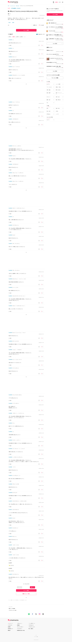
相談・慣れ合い (58, 99)
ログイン (60, 2)
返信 (10, 45)
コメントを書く (26, 590)
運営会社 (9, 630)
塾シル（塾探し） (31, 628)
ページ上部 (36, 636)
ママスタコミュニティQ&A (12, 610)
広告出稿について (10, 628)
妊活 (47, 108)
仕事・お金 (57, 96)
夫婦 (9, 22)
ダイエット (48, 96)
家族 (13, 22)
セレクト (48, 119)
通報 (8, 25)
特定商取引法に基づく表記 (21, 630)
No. (10, 39)
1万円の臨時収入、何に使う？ (16, 8)
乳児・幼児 (48, 111)
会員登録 (56, 2)
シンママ (57, 114)
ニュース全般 (58, 84)
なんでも (48, 84)
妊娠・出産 (57, 108)
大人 (47, 102)
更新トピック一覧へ (26, 593)
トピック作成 (54, 14)
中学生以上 (48, 114)
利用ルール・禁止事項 (12, 608)
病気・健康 (48, 92)
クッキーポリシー (19, 628)
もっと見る (55, 43)
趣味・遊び (48, 99)
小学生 (57, 111)
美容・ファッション (59, 93)
